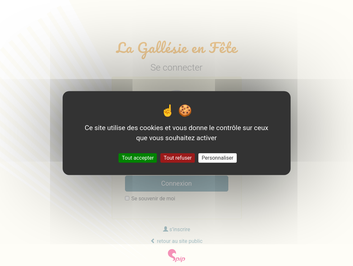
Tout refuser (178, 158)
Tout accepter (138, 158)
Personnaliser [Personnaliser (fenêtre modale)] (217, 158)
